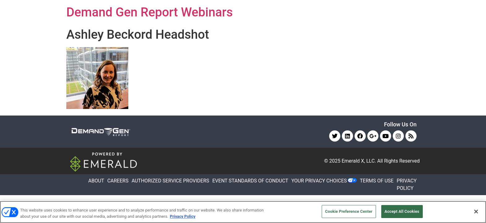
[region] (243, 212)
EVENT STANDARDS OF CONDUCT (250, 181)
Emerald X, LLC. (359, 161)
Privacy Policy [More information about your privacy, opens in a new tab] (182, 216)
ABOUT (96, 181)
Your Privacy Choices (319, 181)
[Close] (476, 211)
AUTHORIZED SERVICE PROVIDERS (170, 181)
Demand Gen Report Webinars (149, 12)
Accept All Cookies (402, 211)
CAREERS (117, 181)
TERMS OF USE (377, 181)
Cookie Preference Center (349, 211)
